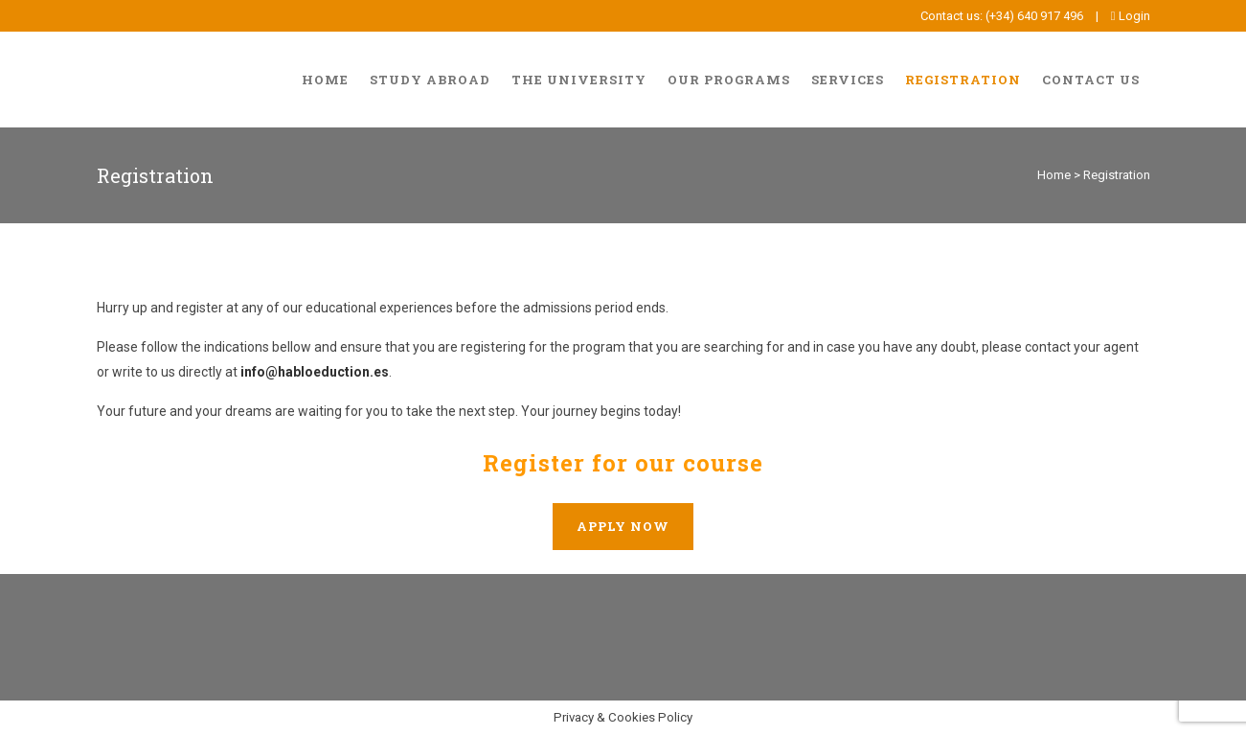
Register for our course (623, 463)
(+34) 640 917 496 (1034, 16)
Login (1130, 16)
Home (1054, 175)
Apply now (623, 526)
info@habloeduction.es (314, 371)
